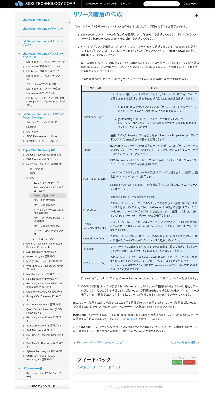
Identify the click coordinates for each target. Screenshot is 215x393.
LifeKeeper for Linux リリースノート (42, 30)
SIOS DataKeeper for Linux (39, 136)
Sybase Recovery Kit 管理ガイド (42, 351)
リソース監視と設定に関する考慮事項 (49, 219)
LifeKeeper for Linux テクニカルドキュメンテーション (41, 115)
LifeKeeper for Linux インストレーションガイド (40, 55)
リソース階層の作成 (44, 195)
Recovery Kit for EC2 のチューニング (48, 189)
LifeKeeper (30, 131)
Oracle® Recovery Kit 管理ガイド (42, 291)
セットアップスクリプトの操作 (41, 84)
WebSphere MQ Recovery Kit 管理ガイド (42, 267)
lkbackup (31, 126)
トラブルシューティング (42, 238)
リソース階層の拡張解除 (47, 226)
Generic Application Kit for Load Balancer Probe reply (42, 245)
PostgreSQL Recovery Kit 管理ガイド (42, 297)
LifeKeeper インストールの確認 (43, 88)
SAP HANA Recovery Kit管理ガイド (42, 336)
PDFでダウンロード (42, 386)
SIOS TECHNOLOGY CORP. (50, 3)
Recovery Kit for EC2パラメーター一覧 (44, 375)
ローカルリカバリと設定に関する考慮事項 (49, 211)
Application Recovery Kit (36, 150)
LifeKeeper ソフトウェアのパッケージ (45, 61)
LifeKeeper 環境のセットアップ (40, 71)
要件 (32, 173)
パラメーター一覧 (30, 368)
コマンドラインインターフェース (40, 141)
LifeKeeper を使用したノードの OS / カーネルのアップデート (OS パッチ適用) (45, 102)
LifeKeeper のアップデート (40, 93)
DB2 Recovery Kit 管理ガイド (40, 159)
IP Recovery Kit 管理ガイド (39, 256)
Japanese (191, 3)
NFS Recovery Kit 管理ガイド (40, 279)
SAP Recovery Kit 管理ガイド (40, 330)
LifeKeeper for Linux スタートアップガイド (42, 43)
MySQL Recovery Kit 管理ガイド (42, 261)
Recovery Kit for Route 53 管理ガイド (43, 318)
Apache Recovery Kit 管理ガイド (42, 154)
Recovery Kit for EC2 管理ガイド (42, 164)
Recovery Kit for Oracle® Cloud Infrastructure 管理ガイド (42, 284)
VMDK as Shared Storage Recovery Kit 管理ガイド (39, 357)
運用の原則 (36, 168)
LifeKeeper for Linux (35, 19)
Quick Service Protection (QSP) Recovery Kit (44, 311)
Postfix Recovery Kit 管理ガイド (41, 304)
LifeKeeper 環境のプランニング (41, 66)
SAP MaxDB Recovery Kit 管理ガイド (43, 344)
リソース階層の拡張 (44, 205)
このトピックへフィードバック (99, 367)
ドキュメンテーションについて (41, 122)
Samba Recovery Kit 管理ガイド (41, 325)
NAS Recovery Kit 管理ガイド (40, 274)
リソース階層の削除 (44, 200)
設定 (30, 178)
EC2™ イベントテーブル (47, 182)
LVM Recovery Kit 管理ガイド (40, 252)
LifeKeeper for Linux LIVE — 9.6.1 (107, 3)
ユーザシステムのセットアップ (48, 232)
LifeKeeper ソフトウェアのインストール (45, 77)
